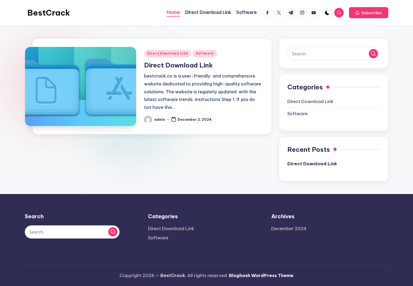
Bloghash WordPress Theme (261, 275)
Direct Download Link (167, 53)
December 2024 (289, 228)
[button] (368, 12)
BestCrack (48, 13)
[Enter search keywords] (333, 53)
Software (205, 53)
